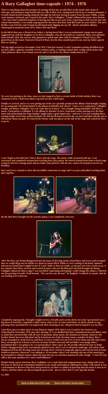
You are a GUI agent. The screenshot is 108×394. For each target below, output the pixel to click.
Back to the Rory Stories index (69, 383)
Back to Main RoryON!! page (36, 383)
